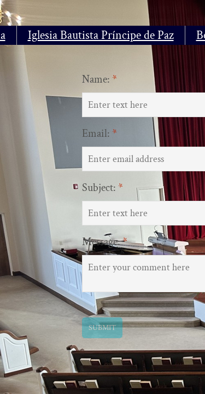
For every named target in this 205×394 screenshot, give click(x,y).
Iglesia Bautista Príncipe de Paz (101, 35)
